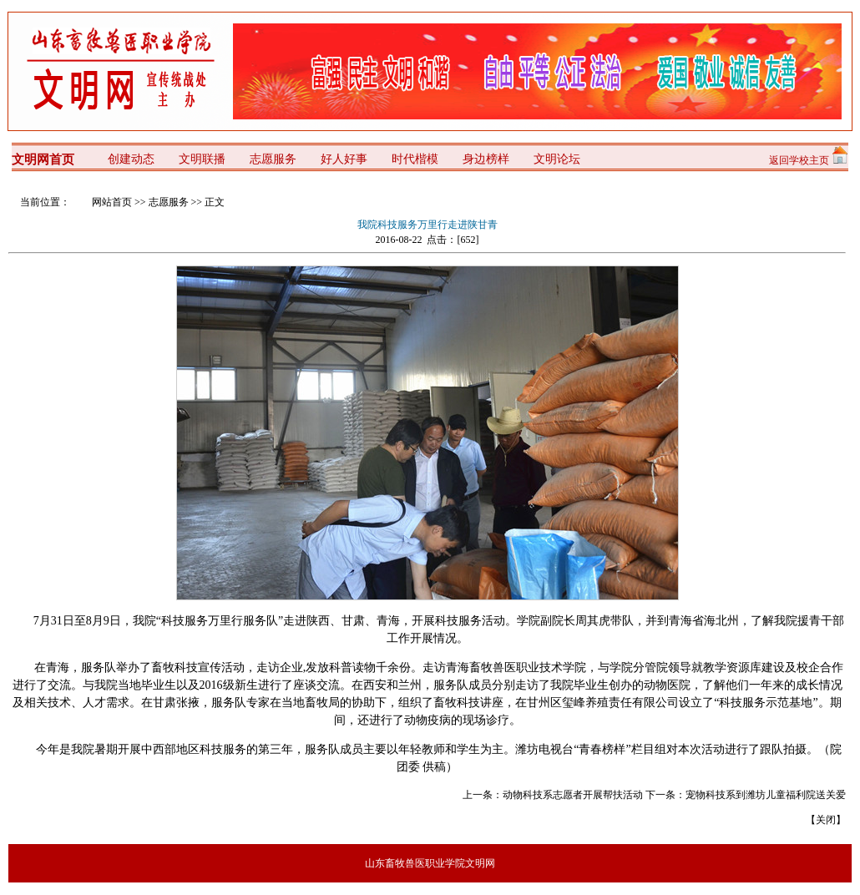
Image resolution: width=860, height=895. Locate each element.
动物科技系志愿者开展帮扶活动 (573, 795)
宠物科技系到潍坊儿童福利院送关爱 (765, 795)
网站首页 (112, 202)
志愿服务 (169, 202)
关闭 (826, 820)
